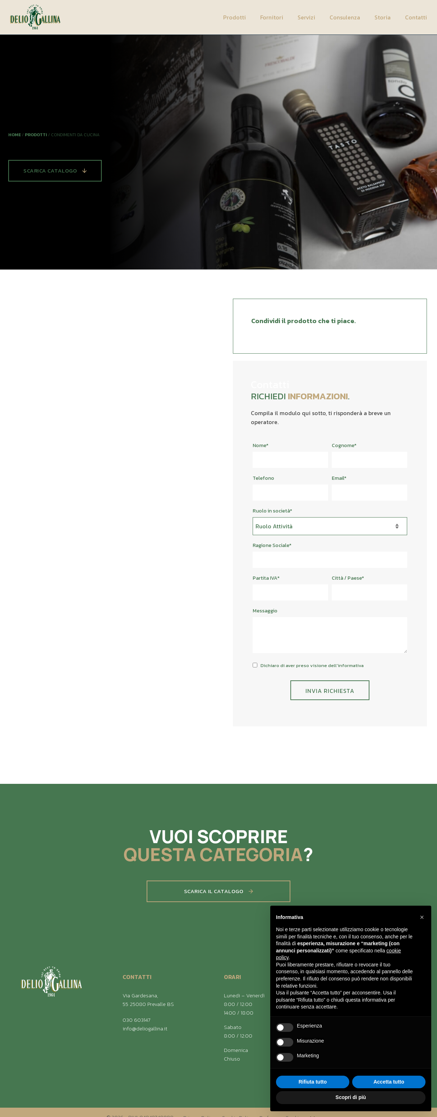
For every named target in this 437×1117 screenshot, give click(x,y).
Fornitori (271, 17)
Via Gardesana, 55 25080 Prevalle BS (148, 999)
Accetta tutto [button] (388, 1082)
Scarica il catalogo (218, 895)
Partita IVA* (266, 582)
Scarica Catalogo (55, 170)
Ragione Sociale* (272, 549)
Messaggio (265, 615)
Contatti (416, 17)
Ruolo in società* (272, 515)
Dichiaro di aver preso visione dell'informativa (312, 669)
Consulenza (345, 17)
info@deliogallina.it (145, 1028)
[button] (422, 917)
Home (14, 135)
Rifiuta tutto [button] (313, 1082)
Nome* (260, 450)
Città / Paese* (348, 582)
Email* (339, 482)
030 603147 (136, 1020)
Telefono (263, 482)
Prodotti (234, 17)
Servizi (306, 17)
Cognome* (344, 450)
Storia (382, 17)
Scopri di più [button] (351, 1097)
